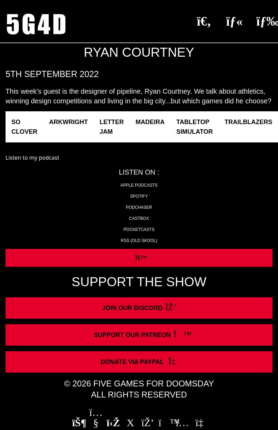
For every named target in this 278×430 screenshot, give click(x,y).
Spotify (139, 196)
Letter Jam (112, 127)
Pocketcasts (138, 229)
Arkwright (68, 122)
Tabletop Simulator (194, 127)
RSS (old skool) (139, 240)
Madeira (150, 122)
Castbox (139, 218)
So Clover (24, 127)
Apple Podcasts (139, 185)
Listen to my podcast (32, 157)
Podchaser (139, 207)
